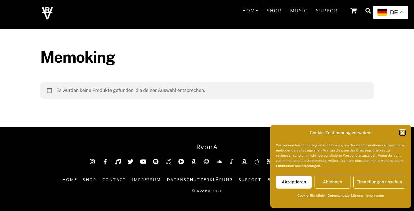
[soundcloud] (219, 161)
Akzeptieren (294, 181)
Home (250, 10)
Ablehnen (332, 181)
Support (328, 10)
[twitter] (130, 161)
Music (299, 10)
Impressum (375, 195)
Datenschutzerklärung (345, 195)
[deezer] (168, 161)
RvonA (204, 190)
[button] (402, 133)
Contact (114, 179)
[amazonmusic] (244, 161)
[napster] (206, 161)
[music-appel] (257, 161)
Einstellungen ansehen (379, 181)
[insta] (92, 161)
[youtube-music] (181, 161)
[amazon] (194, 161)
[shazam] (231, 161)
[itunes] (269, 161)
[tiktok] (118, 161)
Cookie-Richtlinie (311, 195)
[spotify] (156, 161)
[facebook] (105, 161)
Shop (274, 10)
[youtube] (143, 161)
